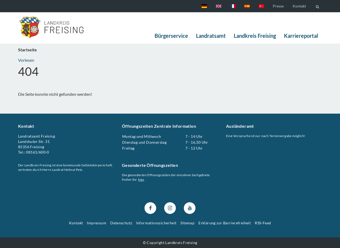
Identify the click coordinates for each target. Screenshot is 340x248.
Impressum (96, 223)
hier (141, 179)
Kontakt (299, 6)
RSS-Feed (263, 223)
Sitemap (187, 223)
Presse (278, 6)
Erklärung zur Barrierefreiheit (224, 223)
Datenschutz (121, 223)
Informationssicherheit (156, 223)
